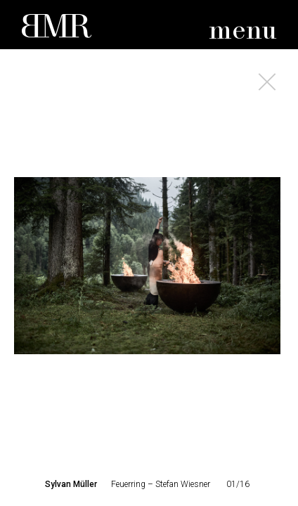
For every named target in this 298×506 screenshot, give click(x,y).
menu (243, 31)
